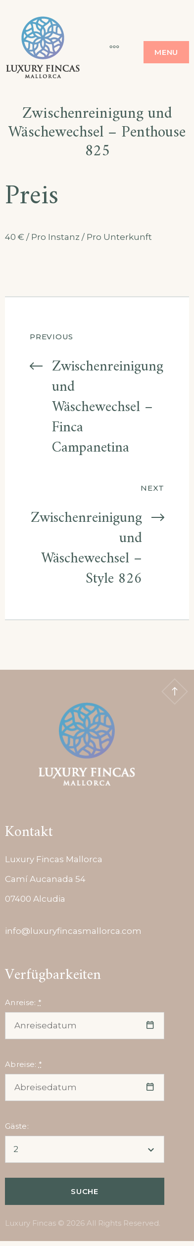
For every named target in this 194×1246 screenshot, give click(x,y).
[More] (109, 47)
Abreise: (23, 1064)
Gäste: (17, 1126)
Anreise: (23, 1002)
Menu (166, 52)
